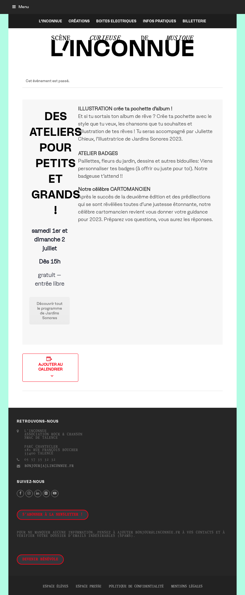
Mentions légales (186, 586)
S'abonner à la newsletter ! (52, 514)
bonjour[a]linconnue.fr (49, 466)
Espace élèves (55, 586)
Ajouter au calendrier (50, 367)
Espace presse (88, 586)
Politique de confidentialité (136, 586)
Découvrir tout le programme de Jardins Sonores (50, 310)
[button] (20, 6)
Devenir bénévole (40, 559)
